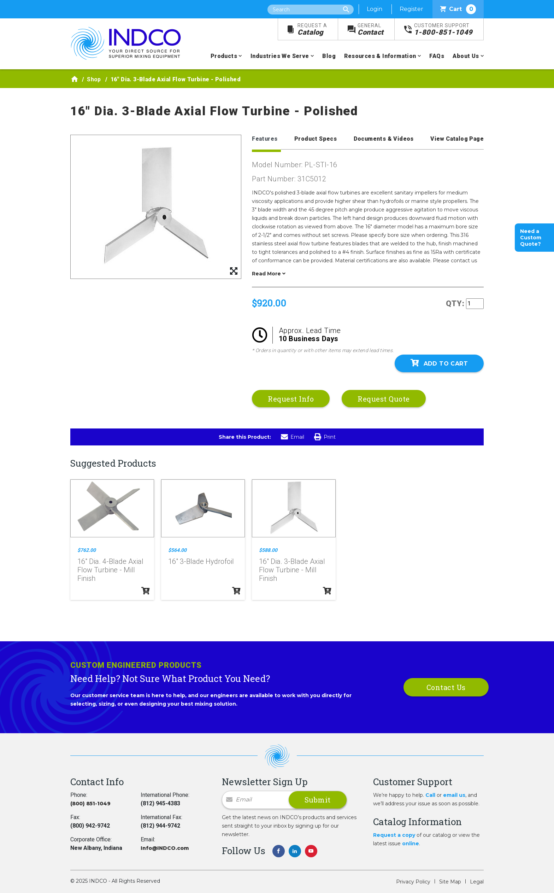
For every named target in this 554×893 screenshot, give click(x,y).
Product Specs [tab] (315, 138)
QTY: (455, 303)
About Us (466, 56)
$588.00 (268, 550)
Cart (458, 9)
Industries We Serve (280, 56)
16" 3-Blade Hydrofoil (201, 561)
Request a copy (394, 835)
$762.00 (86, 550)
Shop (94, 79)
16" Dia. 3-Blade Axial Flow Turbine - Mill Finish (292, 570)
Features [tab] (264, 138)
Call (430, 795)
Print (325, 437)
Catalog (312, 29)
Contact (371, 29)
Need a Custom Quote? (530, 237)
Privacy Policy (413, 882)
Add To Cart (439, 363)
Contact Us (446, 687)
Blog (329, 56)
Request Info (291, 398)
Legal (477, 882)
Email (292, 437)
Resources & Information (380, 56)
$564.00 (177, 550)
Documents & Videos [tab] (384, 138)
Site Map (450, 882)
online (410, 843)
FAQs (436, 56)
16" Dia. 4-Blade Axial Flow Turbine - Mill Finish (110, 570)
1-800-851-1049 (443, 29)
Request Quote (384, 398)
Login (374, 9)
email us (454, 795)
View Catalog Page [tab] (457, 138)
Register (411, 9)
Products (224, 56)
